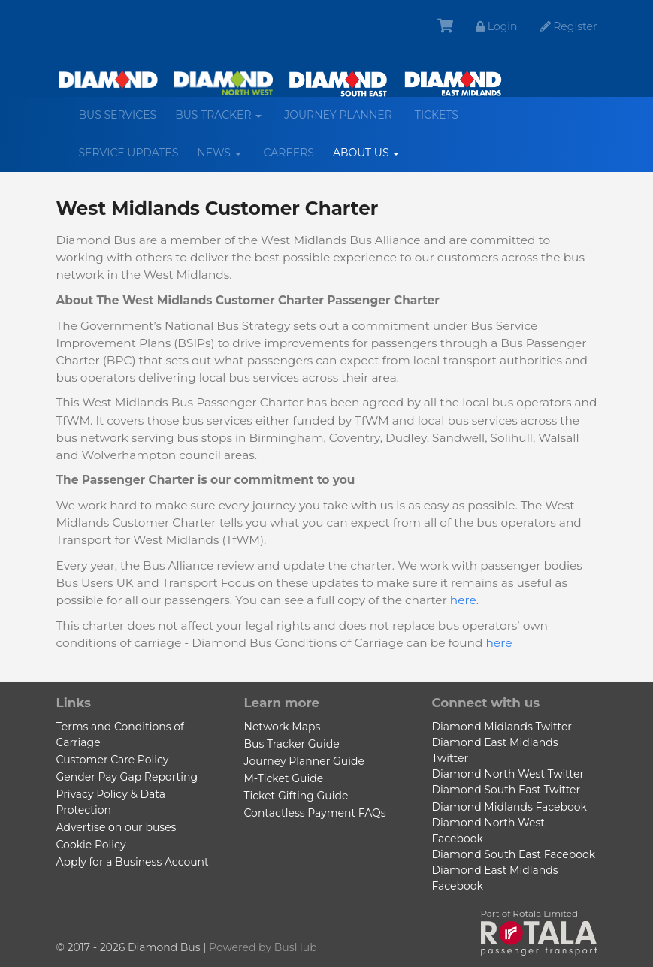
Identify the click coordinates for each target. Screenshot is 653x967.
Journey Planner (338, 115)
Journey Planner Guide (304, 761)
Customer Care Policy (112, 759)
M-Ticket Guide (284, 778)
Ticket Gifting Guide (296, 795)
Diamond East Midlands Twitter (495, 750)
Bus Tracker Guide (292, 744)
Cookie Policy (91, 844)
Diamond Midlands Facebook (509, 807)
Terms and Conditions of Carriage (120, 734)
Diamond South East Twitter (506, 789)
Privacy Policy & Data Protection (110, 802)
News (224, 158)
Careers (289, 152)
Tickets (436, 115)
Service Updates (129, 152)
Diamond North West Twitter (508, 774)
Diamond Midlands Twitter (502, 726)
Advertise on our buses (116, 827)
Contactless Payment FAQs (315, 813)
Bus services (118, 115)
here (463, 600)
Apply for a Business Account (132, 862)
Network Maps (282, 726)
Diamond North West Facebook (488, 830)
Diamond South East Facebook (514, 854)
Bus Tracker (224, 120)
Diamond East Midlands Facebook (495, 878)
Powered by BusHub (263, 947)
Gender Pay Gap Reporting (127, 777)
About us (371, 158)
